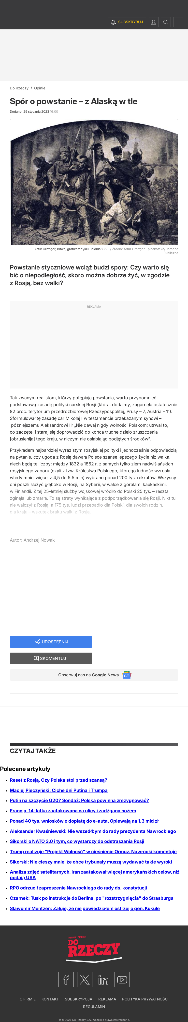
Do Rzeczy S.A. (82, 1004)
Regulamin (94, 991)
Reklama (107, 984)
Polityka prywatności (145, 984)
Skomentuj (141, 642)
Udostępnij (55, 642)
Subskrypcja (78, 984)
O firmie (28, 984)
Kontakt (50, 984)
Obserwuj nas (86, 659)
